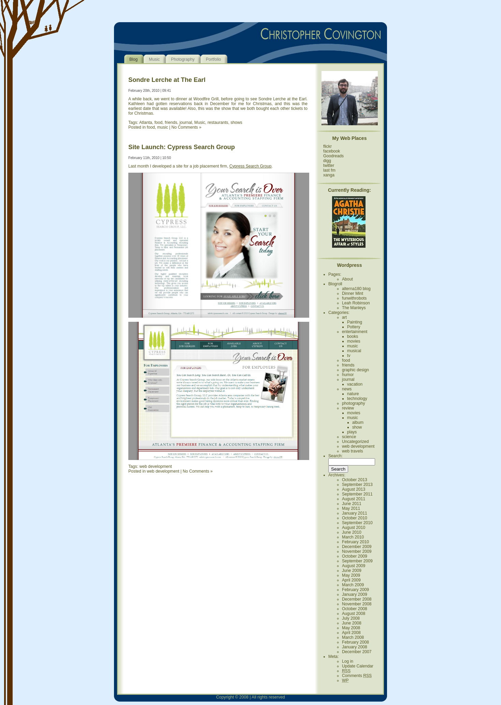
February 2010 (355, 541)
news (347, 389)
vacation (354, 384)
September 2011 (357, 494)
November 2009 (357, 551)
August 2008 (353, 613)
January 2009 (354, 594)
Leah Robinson (356, 303)
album (357, 422)
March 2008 (353, 637)
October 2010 (354, 518)
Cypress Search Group (250, 166)
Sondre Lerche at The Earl (166, 79)
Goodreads (333, 156)
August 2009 (353, 565)
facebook (331, 151)
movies (353, 341)
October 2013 (354, 479)
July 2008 (351, 618)
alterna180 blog (356, 288)
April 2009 (351, 580)
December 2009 (357, 546)
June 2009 (351, 570)
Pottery (353, 327)
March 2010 (353, 537)
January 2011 (354, 513)
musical (354, 350)
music (162, 127)
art (344, 317)
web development (155, 466)
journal (186, 122)
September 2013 (357, 484)
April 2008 (351, 632)
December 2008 (357, 599)
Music (154, 59)
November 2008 (357, 604)
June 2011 (351, 503)
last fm (329, 170)
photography (353, 403)
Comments (357, 675)
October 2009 (354, 556)
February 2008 (355, 642)
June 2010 (351, 532)
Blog (133, 59)
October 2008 (354, 608)
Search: (335, 456)
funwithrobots (354, 298)
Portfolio (213, 59)
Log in (347, 661)
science (349, 436)
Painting (354, 322)
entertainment (354, 331)
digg (327, 160)
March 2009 (353, 584)
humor (348, 374)
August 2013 (353, 489)
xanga (328, 175)
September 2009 (357, 561)
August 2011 (353, 499)
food (158, 122)
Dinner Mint (352, 293)
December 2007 (357, 651)
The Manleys (354, 307)
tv (348, 355)
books (352, 336)
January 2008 (354, 647)
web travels (352, 451)
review (348, 408)
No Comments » (186, 127)
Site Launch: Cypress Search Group (181, 146)
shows (236, 122)
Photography (183, 59)
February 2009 (355, 589)
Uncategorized (355, 441)
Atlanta (145, 122)
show (357, 427)
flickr (327, 146)
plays (352, 432)
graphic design (355, 370)
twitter (328, 165)
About (347, 279)
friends (171, 122)
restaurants (217, 122)
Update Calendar (357, 666)
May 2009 (351, 575)
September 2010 (357, 522)
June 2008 (351, 623)
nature (353, 393)
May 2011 (351, 508)
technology (357, 398)
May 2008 (351, 627)
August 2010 (353, 527)
